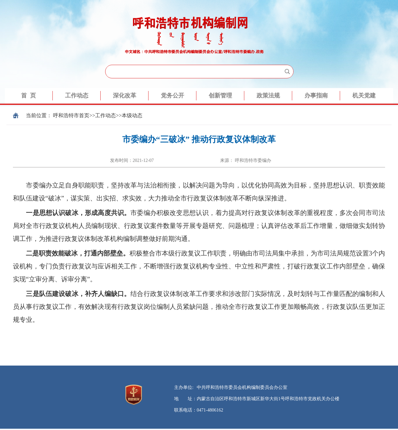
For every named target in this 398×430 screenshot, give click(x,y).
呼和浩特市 (66, 115)
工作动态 (105, 115)
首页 (84, 115)
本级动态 (132, 115)
